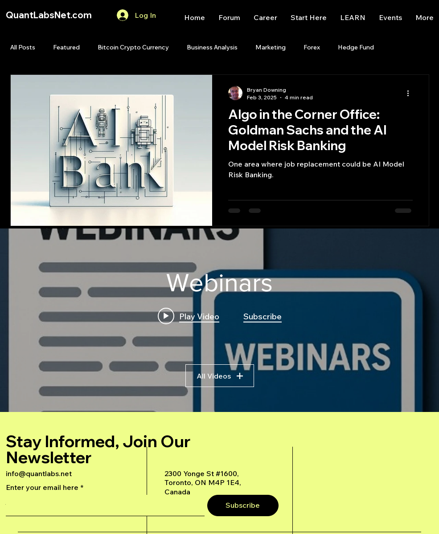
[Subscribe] (243, 505)
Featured (66, 47)
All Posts (22, 47)
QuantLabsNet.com (49, 14)
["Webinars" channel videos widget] (219, 320)
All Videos (220, 375)
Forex (312, 47)
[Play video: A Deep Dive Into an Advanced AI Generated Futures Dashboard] (188, 316)
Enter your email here (42, 487)
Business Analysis (212, 47)
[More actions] (411, 93)
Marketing (270, 47)
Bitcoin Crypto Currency (133, 47)
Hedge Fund (356, 47)
